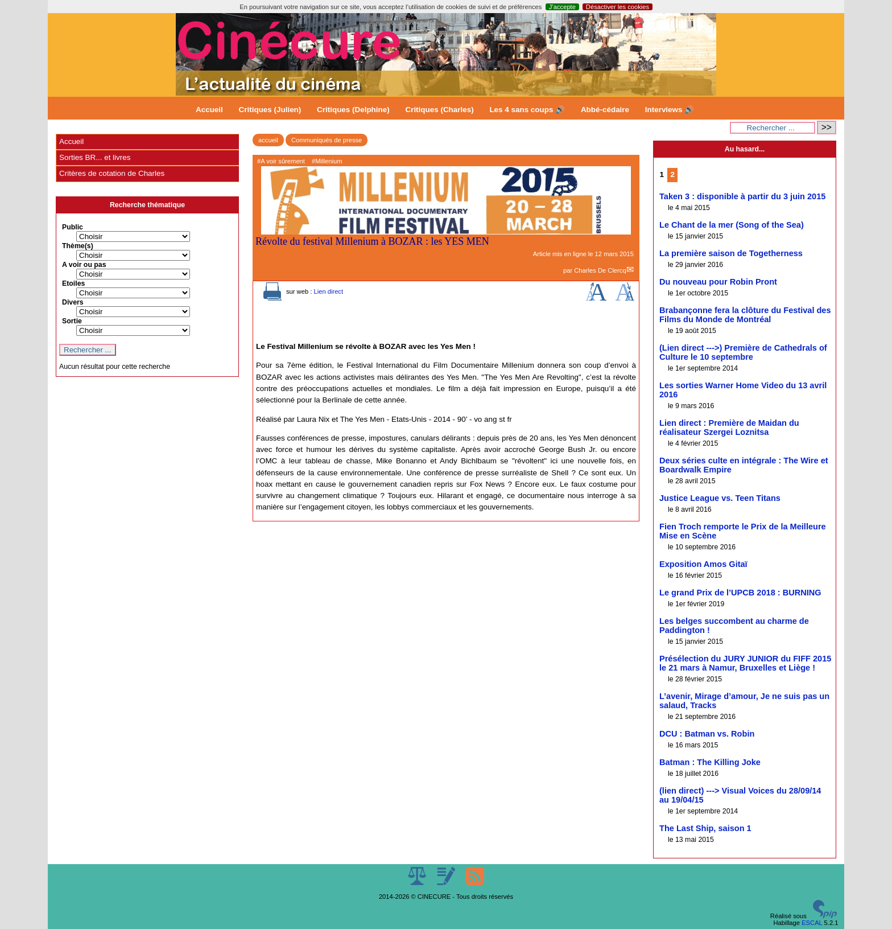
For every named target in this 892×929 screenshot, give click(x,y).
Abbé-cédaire (605, 109)
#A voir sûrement (281, 161)
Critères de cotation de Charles (111, 173)
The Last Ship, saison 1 (705, 828)
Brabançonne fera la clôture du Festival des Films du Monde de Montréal (745, 315)
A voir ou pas (84, 265)
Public (72, 227)
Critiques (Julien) (270, 109)
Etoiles (73, 283)
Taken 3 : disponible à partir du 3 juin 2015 (742, 196)
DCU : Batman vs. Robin (706, 733)
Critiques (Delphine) (353, 109)
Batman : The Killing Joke (710, 762)
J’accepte (562, 6)
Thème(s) (77, 246)
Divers (73, 302)
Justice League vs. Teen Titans (719, 498)
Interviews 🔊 (669, 109)
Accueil (209, 109)
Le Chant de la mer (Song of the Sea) (731, 224)
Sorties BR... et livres (94, 157)
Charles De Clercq (600, 270)
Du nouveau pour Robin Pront (718, 281)
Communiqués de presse (326, 140)
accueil (268, 140)
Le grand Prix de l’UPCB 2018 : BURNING (740, 592)
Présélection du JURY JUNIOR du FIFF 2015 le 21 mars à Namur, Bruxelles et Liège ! (745, 663)
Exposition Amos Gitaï (703, 564)
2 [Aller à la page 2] (673, 174)
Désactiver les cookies (617, 6)
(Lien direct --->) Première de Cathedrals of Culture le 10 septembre (743, 352)
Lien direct (328, 291)
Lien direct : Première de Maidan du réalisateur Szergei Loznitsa (729, 427)
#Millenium (327, 161)
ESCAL (812, 922)
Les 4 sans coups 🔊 (527, 109)
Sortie (72, 321)
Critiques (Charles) (439, 109)
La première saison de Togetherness (731, 253)
